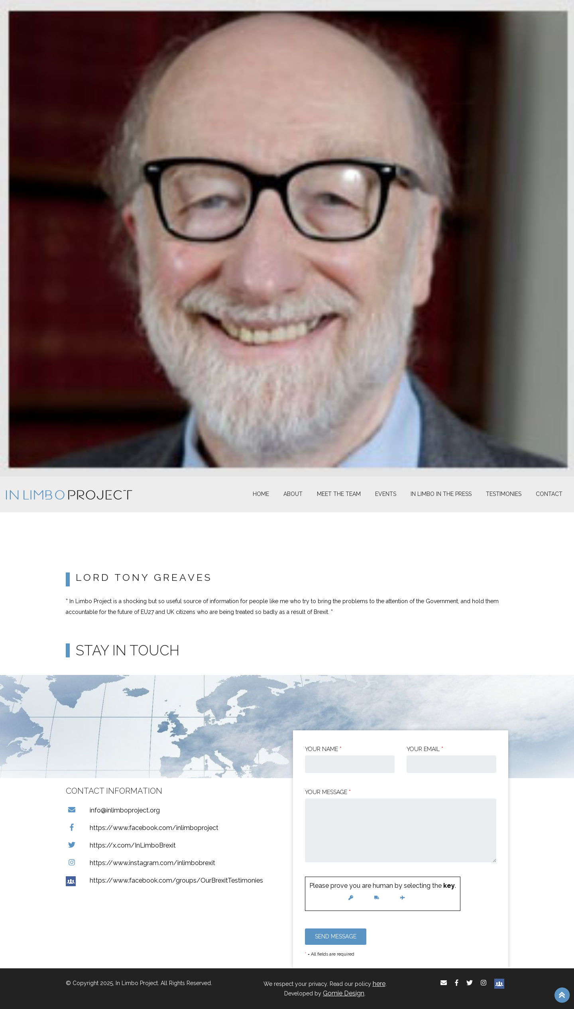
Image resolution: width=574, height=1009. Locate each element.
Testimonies (503, 494)
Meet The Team (339, 494)
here (379, 983)
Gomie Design (343, 993)
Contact (549, 494)
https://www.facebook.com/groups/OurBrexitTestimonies (164, 880)
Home (261, 494)
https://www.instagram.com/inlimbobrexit (140, 863)
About (293, 494)
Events (385, 494)
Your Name (323, 749)
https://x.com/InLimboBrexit (121, 845)
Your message (328, 792)
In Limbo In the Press (441, 494)
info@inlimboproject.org (113, 810)
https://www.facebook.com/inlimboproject (142, 828)
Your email (425, 749)
